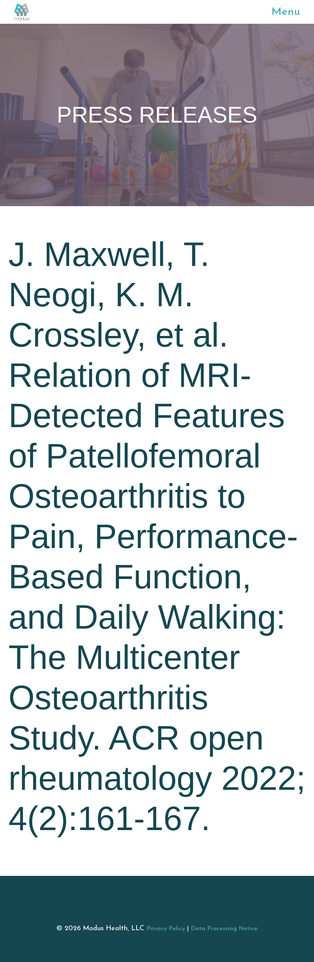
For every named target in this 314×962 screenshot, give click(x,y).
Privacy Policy (166, 929)
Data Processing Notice (224, 929)
